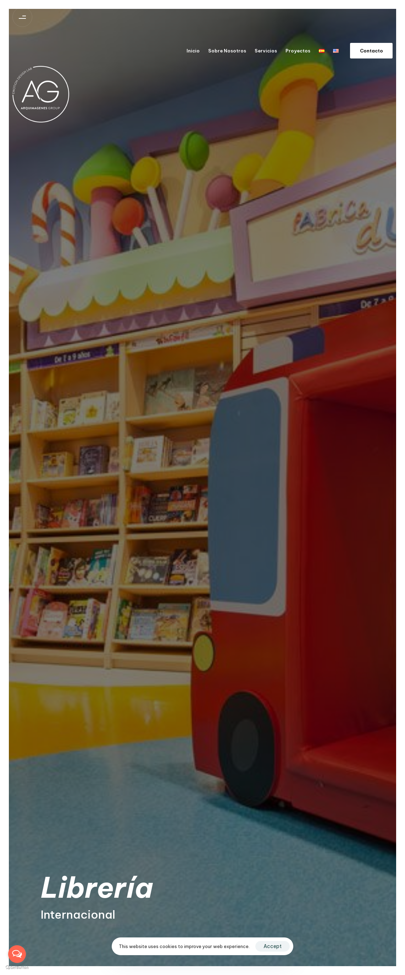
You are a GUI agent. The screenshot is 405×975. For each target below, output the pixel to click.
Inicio (193, 51)
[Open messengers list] (17, 954)
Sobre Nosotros (227, 51)
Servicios (266, 51)
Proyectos (297, 51)
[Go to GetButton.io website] (17, 967)
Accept (272, 946)
